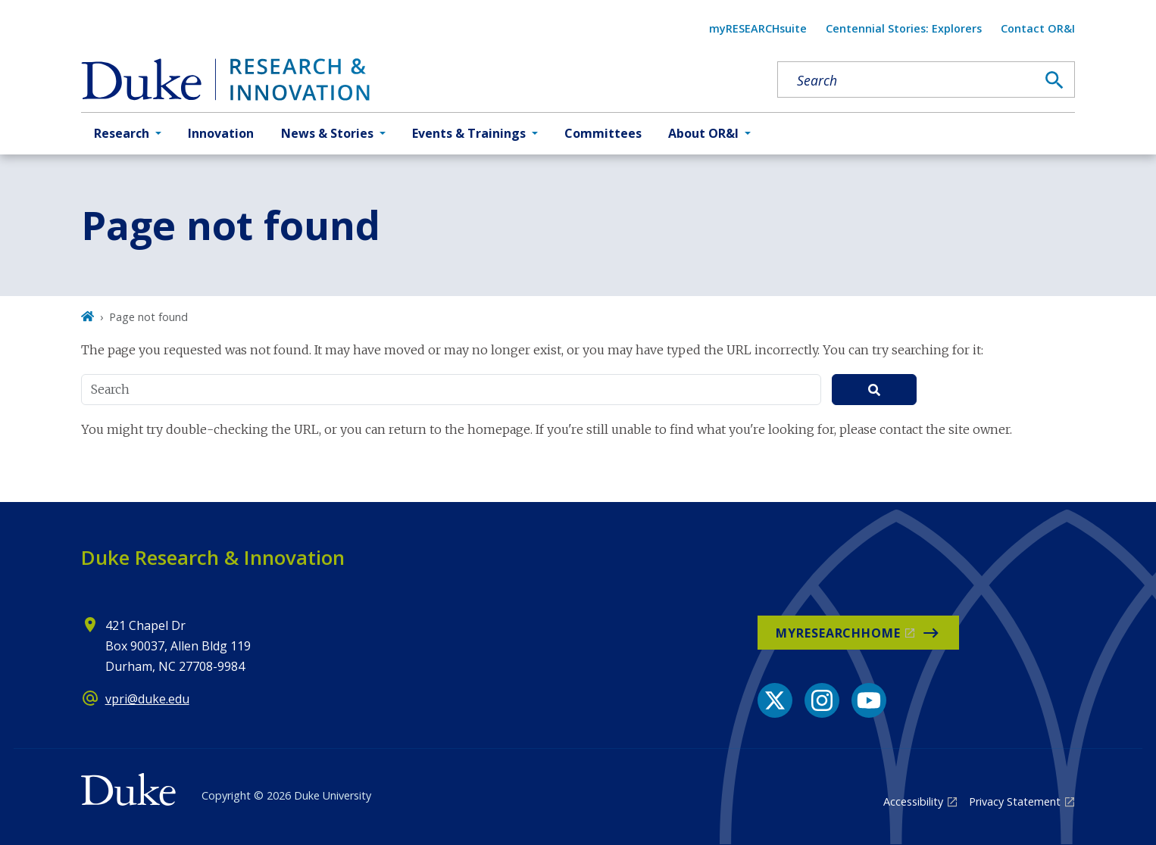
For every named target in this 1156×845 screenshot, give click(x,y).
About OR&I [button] (703, 133)
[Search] (1054, 80)
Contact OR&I (1038, 28)
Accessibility (913, 801)
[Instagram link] (822, 700)
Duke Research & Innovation (213, 557)
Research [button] (121, 133)
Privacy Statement (1015, 801)
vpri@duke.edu (147, 699)
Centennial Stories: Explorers (904, 28)
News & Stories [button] (327, 133)
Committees (603, 133)
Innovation (221, 133)
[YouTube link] (868, 700)
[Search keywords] (907, 80)
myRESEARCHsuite (758, 28)
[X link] (775, 700)
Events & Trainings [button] (469, 133)
